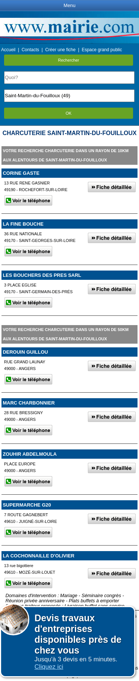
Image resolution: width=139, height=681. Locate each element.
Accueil (8, 49)
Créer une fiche (60, 49)
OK (69, 113)
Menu (69, 5)
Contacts (30, 49)
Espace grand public (102, 49)
